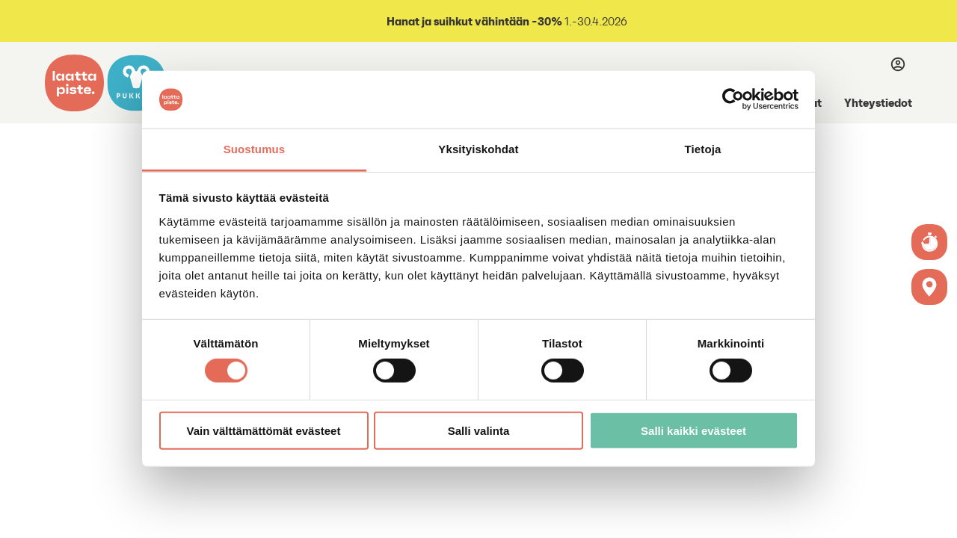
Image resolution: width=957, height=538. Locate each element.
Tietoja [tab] (703, 149)
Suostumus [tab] (255, 149)
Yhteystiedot (878, 102)
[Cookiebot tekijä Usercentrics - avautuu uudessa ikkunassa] (733, 99)
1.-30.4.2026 (505, 21)
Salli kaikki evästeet (693, 430)
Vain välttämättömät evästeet (264, 430)
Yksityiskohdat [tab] (478, 149)
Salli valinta (479, 430)
